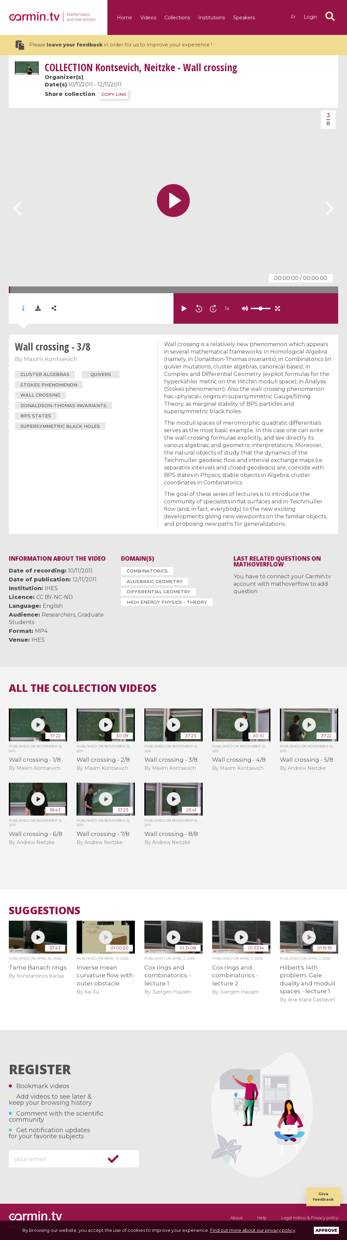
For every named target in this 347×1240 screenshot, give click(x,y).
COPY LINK (113, 94)
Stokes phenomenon (48, 384)
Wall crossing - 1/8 (35, 759)
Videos (148, 18)
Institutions (211, 18)
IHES (51, 588)
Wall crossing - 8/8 (171, 834)
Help (262, 1218)
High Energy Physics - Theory (167, 602)
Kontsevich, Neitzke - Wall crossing (141, 67)
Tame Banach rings (38, 967)
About (236, 1218)
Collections (177, 18)
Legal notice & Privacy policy (309, 1218)
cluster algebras (44, 374)
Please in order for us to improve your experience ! (114, 45)
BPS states (35, 415)
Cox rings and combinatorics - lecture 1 (167, 975)
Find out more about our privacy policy (252, 1230)
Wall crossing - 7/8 (103, 834)
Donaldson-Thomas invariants (63, 405)
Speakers (244, 18)
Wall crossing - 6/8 (35, 834)
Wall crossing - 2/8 (103, 759)
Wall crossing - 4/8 (239, 759)
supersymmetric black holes (60, 426)
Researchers (58, 615)
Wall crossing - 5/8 (306, 759)
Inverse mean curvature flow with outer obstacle (105, 975)
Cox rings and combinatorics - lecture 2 (235, 975)
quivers (100, 374)
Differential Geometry (158, 591)
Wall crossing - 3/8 (171, 759)
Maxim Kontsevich (51, 359)
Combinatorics (147, 571)
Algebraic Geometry (155, 581)
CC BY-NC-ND (54, 597)
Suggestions (44, 910)
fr (293, 17)
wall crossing (40, 395)
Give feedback (323, 1196)
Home (124, 18)
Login (310, 17)
